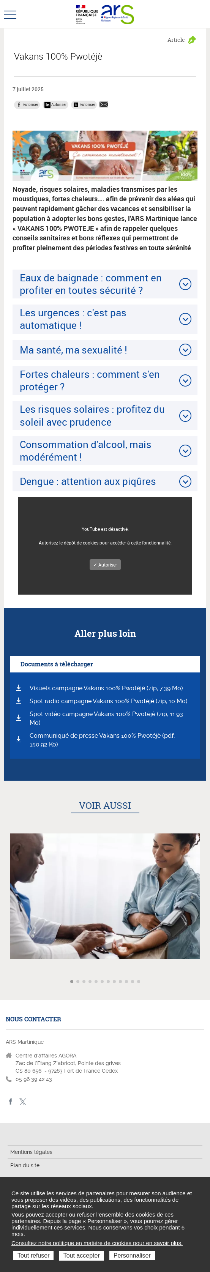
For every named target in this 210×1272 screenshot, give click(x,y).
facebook (11, 1102)
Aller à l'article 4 (90, 982)
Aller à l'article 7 (109, 982)
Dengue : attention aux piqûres (88, 481)
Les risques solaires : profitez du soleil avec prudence (92, 415)
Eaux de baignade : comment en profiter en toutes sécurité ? (91, 284)
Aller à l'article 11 (133, 982)
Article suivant (203, 982)
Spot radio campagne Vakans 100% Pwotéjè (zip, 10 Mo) (109, 701)
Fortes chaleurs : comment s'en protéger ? (90, 380)
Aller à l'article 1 (72, 982)
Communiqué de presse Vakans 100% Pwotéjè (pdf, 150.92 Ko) (102, 740)
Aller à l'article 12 (139, 982)
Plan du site (24, 1165)
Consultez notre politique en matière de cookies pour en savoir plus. (97, 1243)
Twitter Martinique (22, 1102)
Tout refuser (33, 1255)
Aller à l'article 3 (84, 982)
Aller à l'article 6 (103, 982)
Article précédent (6, 982)
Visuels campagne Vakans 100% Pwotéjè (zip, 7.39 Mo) (106, 688)
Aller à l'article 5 (97, 982)
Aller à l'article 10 (127, 982)
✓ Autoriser (105, 565)
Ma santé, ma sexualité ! (73, 349)
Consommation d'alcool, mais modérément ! (86, 450)
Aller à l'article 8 (115, 982)
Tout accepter (81, 1255)
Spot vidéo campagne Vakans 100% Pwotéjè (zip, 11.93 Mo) (106, 718)
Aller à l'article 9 (121, 982)
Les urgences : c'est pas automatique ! (73, 318)
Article (176, 39)
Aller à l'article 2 (78, 982)
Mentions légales (31, 1152)
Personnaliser (132, 1255)
